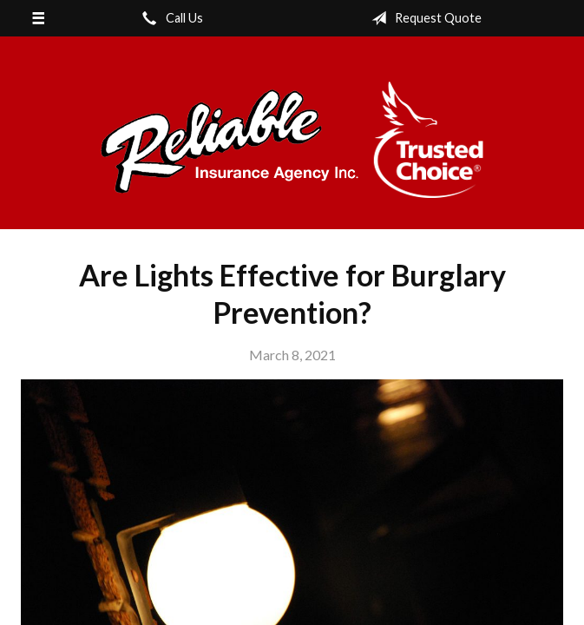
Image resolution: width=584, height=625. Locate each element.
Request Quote (423, 18)
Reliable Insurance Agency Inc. (292, 140)
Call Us (169, 18)
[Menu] (38, 18)
